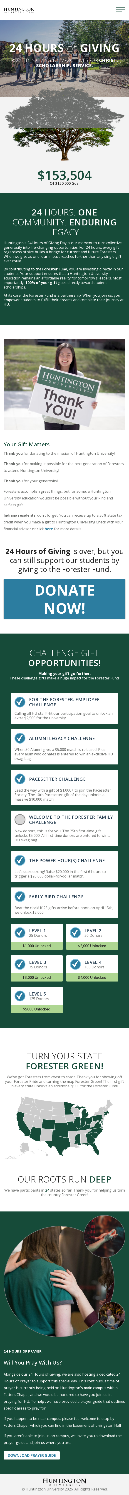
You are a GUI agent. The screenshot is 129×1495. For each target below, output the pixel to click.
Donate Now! (64, 599)
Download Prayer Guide (32, 1455)
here (49, 528)
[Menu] (120, 10)
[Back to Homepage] (64, 1482)
